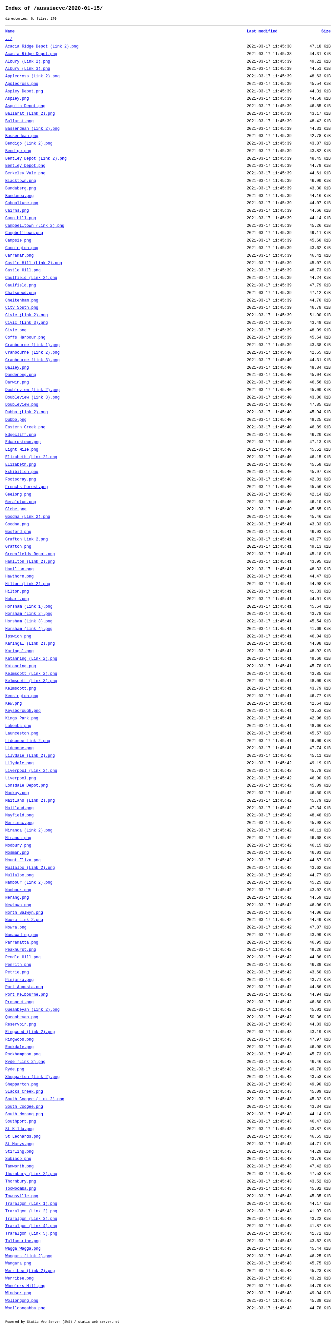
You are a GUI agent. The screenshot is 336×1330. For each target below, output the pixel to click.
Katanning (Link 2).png (31, 658)
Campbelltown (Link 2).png (34, 226)
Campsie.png (18, 240)
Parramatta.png (21, 942)
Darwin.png (17, 382)
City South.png (21, 307)
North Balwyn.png (24, 912)
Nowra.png (16, 927)
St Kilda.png (19, 1129)
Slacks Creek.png (24, 1091)
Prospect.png (19, 1002)
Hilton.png (17, 591)
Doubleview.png (21, 404)
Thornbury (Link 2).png (31, 1174)
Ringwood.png (19, 1039)
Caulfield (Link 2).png (31, 278)
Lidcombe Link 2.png (27, 741)
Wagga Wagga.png (23, 1248)
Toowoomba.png (20, 1188)
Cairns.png (17, 210)
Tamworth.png (19, 1166)
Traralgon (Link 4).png (31, 1226)
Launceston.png (21, 733)
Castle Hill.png (23, 270)
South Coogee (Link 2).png (34, 1099)
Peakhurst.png (20, 950)
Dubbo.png (16, 420)
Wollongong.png (21, 1301)
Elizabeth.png (20, 464)
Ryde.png (14, 1069)
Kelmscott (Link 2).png (31, 674)
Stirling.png (19, 1151)
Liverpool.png (20, 778)
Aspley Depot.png (24, 91)
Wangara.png (18, 1263)
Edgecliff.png (20, 435)
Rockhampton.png (23, 1054)
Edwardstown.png (23, 442)
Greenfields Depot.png (30, 554)
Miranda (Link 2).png (28, 830)
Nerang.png (17, 897)
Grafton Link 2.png (26, 539)
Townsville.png (21, 1196)
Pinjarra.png (19, 980)
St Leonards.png (23, 1136)
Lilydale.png (19, 763)
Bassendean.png (21, 136)
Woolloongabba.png (25, 1308)
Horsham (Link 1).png (28, 606)
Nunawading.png (21, 935)
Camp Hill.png (20, 218)
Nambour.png (18, 890)
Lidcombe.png (19, 748)
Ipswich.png (18, 636)
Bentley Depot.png (25, 166)
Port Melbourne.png (26, 994)
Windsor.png (18, 1293)
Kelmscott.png (20, 688)
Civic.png (16, 330)
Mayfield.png (19, 815)
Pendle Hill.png (23, 957)
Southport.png (20, 1121)
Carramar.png (19, 255)
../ (8, 39)
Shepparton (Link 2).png (32, 1077)
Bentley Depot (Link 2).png (36, 158)
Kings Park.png (21, 718)
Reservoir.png (20, 1024)
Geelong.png (18, 494)
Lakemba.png (18, 726)
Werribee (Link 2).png (30, 1271)
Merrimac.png (19, 823)
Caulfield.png (20, 285)
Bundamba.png (19, 196)
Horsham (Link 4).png (28, 629)
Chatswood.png (20, 293)
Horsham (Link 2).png (28, 614)
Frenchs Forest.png (26, 487)
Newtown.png (18, 905)
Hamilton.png (19, 569)
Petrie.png (17, 972)
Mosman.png (17, 853)
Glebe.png (16, 509)
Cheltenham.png (21, 300)
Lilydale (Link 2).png (30, 755)
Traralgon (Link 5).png (31, 1233)
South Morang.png (24, 1114)
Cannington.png (21, 248)
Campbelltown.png (24, 233)
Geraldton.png (20, 502)
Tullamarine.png (23, 1241)
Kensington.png (21, 696)
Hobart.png (17, 599)
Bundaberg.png (20, 188)
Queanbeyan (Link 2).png (32, 1009)
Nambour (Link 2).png (28, 882)
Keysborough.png (23, 711)
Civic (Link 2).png (26, 315)
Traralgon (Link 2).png (31, 1211)
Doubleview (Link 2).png (32, 390)
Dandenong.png (20, 375)
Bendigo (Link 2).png (28, 143)
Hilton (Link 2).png (27, 584)
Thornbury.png (20, 1181)
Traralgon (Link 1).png (31, 1204)
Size (326, 31)
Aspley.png (17, 98)
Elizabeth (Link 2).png (31, 457)
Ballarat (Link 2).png (30, 113)
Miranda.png (18, 838)
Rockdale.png (19, 1047)
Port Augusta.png (24, 987)
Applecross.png (21, 84)
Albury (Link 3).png (27, 69)
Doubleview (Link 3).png (32, 397)
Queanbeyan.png (21, 1017)
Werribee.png (19, 1278)
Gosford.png (18, 532)
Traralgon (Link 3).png (31, 1219)
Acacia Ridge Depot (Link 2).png (41, 46)
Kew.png (13, 703)
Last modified (262, 31)
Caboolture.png (21, 203)
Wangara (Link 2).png (28, 1256)
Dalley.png (17, 367)
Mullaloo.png (19, 875)
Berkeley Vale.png (25, 173)
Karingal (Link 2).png (30, 643)
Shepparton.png (21, 1084)
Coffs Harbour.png (25, 337)
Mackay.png (17, 793)
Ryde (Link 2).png (25, 1062)
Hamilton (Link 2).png (30, 561)
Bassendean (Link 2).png (32, 129)
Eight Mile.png (21, 449)
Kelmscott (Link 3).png (31, 681)
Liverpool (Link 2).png (31, 771)
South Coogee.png (24, 1107)
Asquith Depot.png (25, 106)
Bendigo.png (18, 151)
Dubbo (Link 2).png (26, 412)
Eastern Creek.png (25, 427)
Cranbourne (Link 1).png (32, 345)
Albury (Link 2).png (27, 61)
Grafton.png (18, 546)
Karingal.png (19, 651)
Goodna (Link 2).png (27, 517)
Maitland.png (19, 808)
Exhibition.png (21, 472)
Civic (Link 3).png (26, 323)
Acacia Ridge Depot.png (31, 54)
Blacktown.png (20, 181)
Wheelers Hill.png (25, 1286)
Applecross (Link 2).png (32, 76)
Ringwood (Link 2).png (30, 1032)
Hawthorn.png (19, 576)
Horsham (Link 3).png (28, 621)
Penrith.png (18, 965)
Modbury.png (18, 845)
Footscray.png (20, 479)
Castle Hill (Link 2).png (33, 263)
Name (10, 31)
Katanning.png (20, 666)
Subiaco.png (18, 1159)
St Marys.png (19, 1144)
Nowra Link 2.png (24, 920)
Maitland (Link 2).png (30, 800)
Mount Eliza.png (23, 860)
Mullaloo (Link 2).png (30, 868)
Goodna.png (17, 524)
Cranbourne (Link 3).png (32, 360)
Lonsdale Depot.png (26, 785)
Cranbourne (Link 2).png (32, 352)
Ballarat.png (19, 121)
